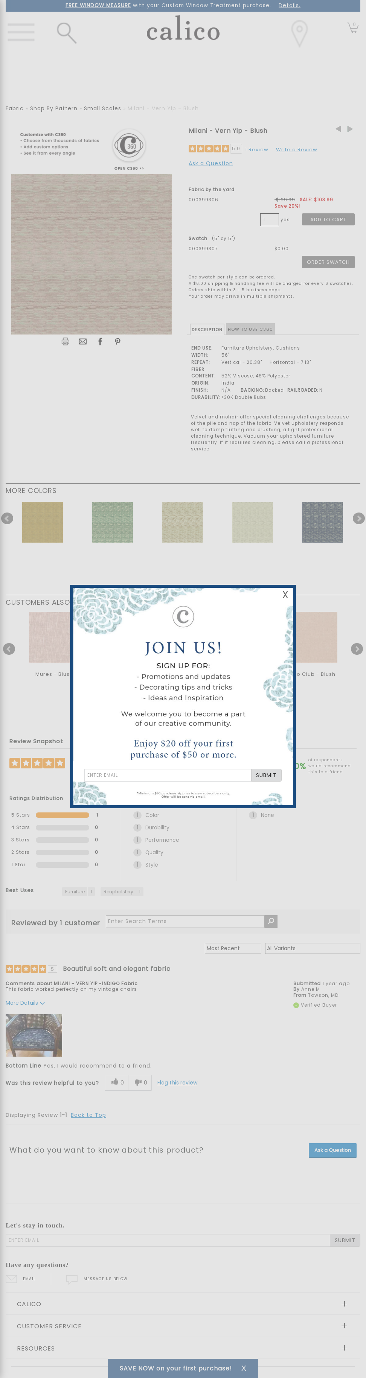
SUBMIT (266, 775)
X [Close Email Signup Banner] (285, 594)
